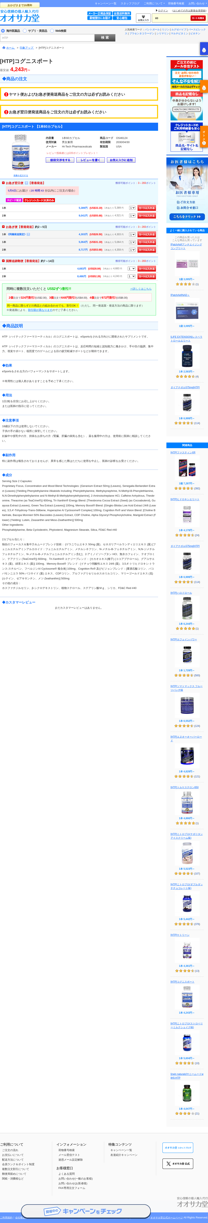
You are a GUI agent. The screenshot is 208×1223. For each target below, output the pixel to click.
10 (197, 1063)
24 (197, 535)
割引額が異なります (40, 310)
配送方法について (13, 1159)
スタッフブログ (130, 3)
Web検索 (60, 30)
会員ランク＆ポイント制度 (18, 1164)
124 (197, 726)
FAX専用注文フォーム (71, 1188)
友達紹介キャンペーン (123, 1154)
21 (197, 1113)
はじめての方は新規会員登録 (189, 10)
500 (197, 675)
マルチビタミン (179, 33)
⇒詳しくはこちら (141, 288)
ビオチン (195, 33)
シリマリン (162, 33)
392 (197, 488)
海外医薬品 (13, 30)
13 (197, 970)
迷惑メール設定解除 (70, 1159)
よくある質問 (66, 1173)
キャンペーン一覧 (105, 3)
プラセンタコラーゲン (141, 33)
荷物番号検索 (176, 3)
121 (197, 776)
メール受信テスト (69, 1154)
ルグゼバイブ (178, 29)
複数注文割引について (15, 1169)
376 (197, 924)
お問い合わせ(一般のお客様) (75, 1178)
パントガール (152, 29)
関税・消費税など (13, 1178)
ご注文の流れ (10, 1150)
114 (197, 423)
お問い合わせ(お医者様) (72, 1183)
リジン (165, 29)
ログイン (163, 10)
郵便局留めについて (14, 1173)
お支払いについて (13, 1154)
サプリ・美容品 (37, 30)
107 (197, 873)
